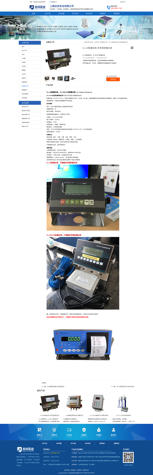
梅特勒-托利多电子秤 (84, 460)
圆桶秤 (24, 70)
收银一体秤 (94, 457)
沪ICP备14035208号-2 (88, 473)
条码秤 (85, 457)
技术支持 (89, 13)
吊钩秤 (24, 62)
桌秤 (23, 46)
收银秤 (24, 78)
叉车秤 (24, 74)
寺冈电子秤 (25, 106)
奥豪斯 (106, 460)
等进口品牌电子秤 (113, 460)
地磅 (85, 453)
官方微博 (91, 464)
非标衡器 (24, 98)
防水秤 (107, 453)
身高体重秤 (25, 94)
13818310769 (112, 76)
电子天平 (24, 50)
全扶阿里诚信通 (83, 464)
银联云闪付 (25, 126)
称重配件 (24, 90)
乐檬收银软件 (26, 122)
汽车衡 (24, 66)
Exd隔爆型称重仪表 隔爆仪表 (55, 386)
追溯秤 (89, 457)
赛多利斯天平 (26, 114)
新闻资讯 (117, 13)
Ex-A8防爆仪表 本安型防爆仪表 (118, 42)
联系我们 (103, 13)
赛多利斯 (101, 460)
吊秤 (93, 453)
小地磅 (24, 58)
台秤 (23, 54)
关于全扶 (75, 13)
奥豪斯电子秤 (26, 118)
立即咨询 (113, 79)
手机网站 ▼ (54, 2)
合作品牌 (61, 13)
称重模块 (24, 82)
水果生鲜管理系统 (103, 457)
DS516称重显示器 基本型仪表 (125, 386)
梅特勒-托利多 (26, 110)
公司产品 (47, 13)
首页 (33, 13)
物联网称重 (114, 457)
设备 (118, 457)
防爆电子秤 (25, 86)
